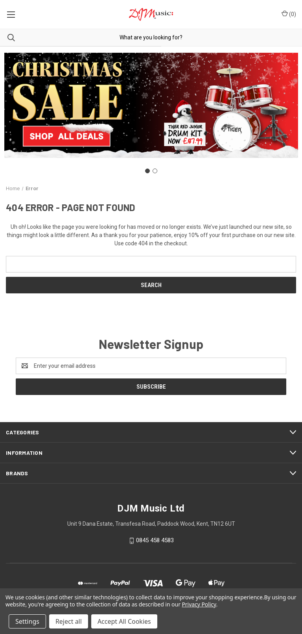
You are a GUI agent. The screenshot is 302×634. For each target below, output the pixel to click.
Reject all (68, 621)
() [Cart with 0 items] (289, 13)
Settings (27, 621)
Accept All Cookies (124, 621)
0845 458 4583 (155, 540)
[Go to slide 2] (155, 171)
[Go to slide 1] (147, 171)
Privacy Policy (199, 604)
